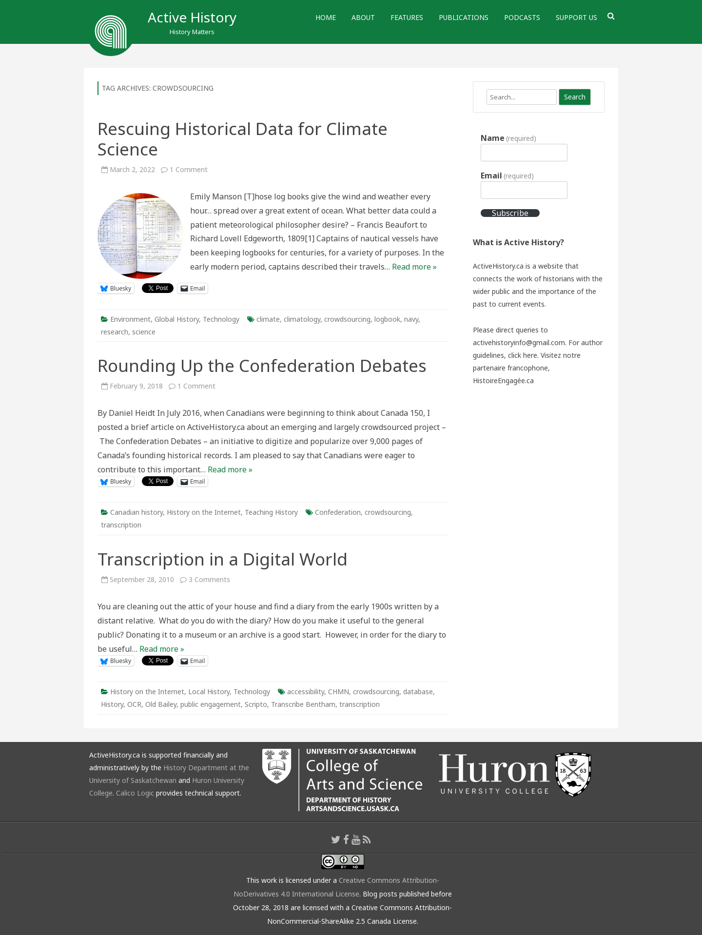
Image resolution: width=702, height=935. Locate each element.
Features (406, 17)
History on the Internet (204, 512)
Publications (463, 17)
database (418, 691)
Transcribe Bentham (303, 704)
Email (507, 175)
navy (411, 319)
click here (522, 355)
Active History (192, 17)
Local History (209, 691)
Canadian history (136, 512)
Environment (130, 319)
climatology (302, 319)
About (363, 17)
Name (508, 138)
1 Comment (189, 169)
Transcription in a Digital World (223, 558)
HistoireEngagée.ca (503, 380)
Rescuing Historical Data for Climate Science (243, 138)
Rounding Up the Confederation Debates (262, 365)
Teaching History (271, 512)
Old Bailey (160, 704)
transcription (121, 524)
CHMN (338, 691)
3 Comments (209, 579)
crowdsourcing (347, 319)
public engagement (210, 704)
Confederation (338, 512)
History (112, 704)
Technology (221, 319)
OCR (134, 704)
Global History (177, 319)
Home (325, 17)
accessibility (305, 691)
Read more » (414, 266)
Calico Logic (135, 793)
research (114, 331)
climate (268, 319)
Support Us (576, 17)
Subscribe (510, 213)
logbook (387, 319)
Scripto (256, 704)
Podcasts (522, 17)
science (144, 331)
